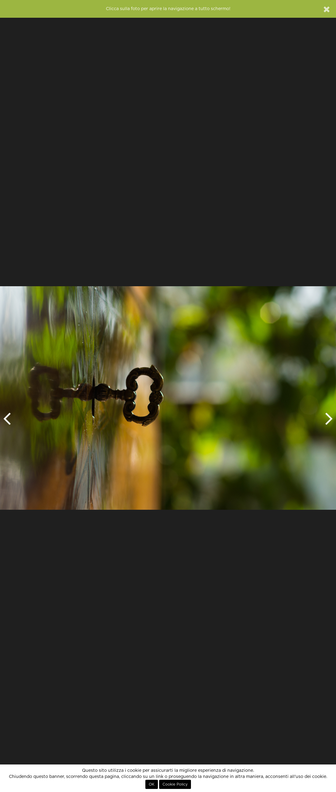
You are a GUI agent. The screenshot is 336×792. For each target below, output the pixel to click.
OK (152, 784)
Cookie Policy (175, 784)
